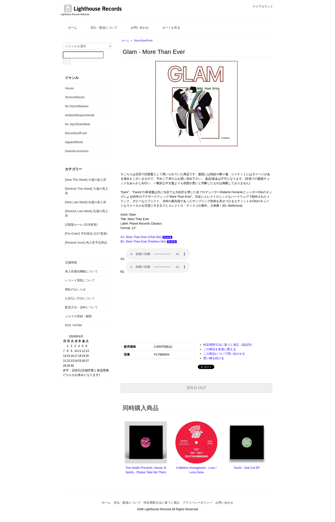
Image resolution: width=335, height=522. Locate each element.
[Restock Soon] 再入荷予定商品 (86, 242)
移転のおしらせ (75, 289)
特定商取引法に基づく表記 (161, 502)
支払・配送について (100, 27)
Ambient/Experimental (79, 115)
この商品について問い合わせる (224, 353)
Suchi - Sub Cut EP (247, 467)
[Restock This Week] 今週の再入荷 (86, 191)
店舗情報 (71, 262)
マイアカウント (260, 6)
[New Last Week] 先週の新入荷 (85, 202)
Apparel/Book (74, 142)
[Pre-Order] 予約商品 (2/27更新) (86, 233)
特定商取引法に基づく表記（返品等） (228, 344)
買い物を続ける (213, 358)
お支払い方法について (80, 298)
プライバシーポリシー (197, 502)
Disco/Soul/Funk (143, 40)
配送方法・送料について (81, 307)
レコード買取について (80, 280)
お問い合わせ (137, 27)
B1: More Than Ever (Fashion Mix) (148, 241)
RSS (68, 325)
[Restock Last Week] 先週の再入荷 (86, 213)
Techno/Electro (75, 97)
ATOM (77, 325)
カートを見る (168, 27)
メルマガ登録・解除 (78, 316)
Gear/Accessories (76, 151)
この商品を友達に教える (219, 349)
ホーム (69, 27)
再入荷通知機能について (81, 271)
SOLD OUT (196, 388)
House (69, 88)
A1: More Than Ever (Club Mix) (146, 237)
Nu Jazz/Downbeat (77, 124)
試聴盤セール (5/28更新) (81, 224)
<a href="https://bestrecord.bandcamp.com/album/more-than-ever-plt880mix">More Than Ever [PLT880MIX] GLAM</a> (163, 305)
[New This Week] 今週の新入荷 (85, 179)
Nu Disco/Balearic (77, 106)
